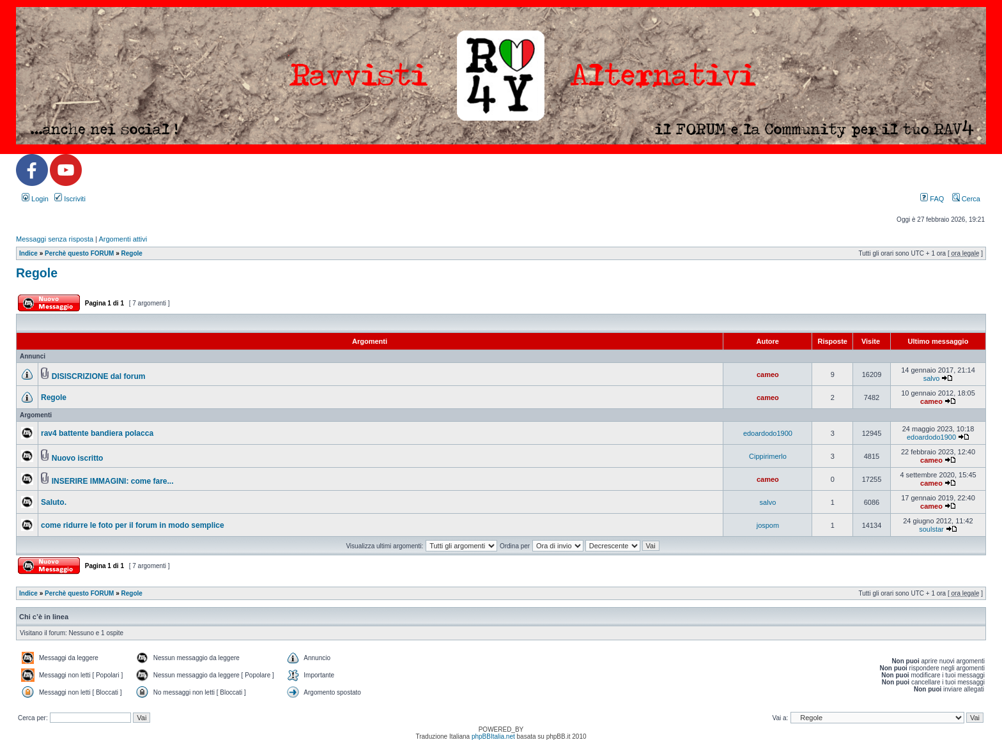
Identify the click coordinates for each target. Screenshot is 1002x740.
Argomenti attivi (122, 239)
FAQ (932, 199)
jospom (768, 525)
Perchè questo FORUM (79, 253)
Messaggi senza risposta (54, 239)
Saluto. (53, 502)
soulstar (931, 529)
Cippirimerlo (768, 456)
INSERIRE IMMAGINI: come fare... (113, 481)
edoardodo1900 (767, 433)
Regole (132, 253)
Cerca (966, 199)
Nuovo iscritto (78, 458)
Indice (28, 253)
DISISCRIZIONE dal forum (99, 376)
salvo (931, 378)
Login (35, 199)
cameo (768, 374)
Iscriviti (70, 199)
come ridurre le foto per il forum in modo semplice (132, 525)
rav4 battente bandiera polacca (97, 433)
